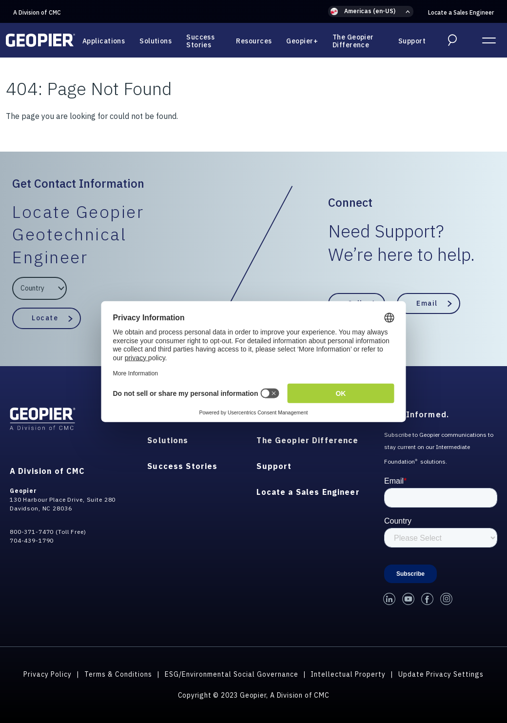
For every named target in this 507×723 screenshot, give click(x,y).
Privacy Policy (47, 674)
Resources (254, 41)
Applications (103, 41)
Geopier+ (302, 41)
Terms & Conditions (118, 674)
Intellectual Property (348, 674)
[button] (370, 11)
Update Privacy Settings (441, 674)
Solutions (155, 41)
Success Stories (200, 41)
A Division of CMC (37, 12)
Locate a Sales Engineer (461, 12)
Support (412, 41)
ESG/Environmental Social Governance (231, 674)
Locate (45, 317)
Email (427, 303)
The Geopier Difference (353, 41)
